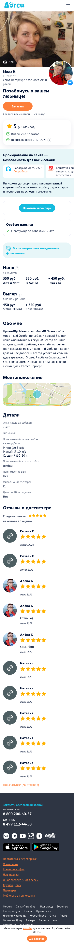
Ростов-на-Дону (12, 920)
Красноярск (43, 911)
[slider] (37, 515)
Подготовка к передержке (20, 859)
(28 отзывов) (26, 127)
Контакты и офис (13, 869)
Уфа (55, 920)
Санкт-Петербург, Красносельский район (25, 82)
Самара (30, 920)
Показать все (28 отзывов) (21, 785)
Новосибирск (37, 915)
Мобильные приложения (19, 895)
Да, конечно (37, 938)
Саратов (44, 920)
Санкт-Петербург (26, 906)
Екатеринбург (11, 911)
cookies (27, 928)
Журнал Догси (12, 885)
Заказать (18, 106)
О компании (10, 864)
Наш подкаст (11, 874)
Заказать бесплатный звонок (23, 805)
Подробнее (20, 171)
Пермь (63, 915)
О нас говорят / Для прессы (20, 880)
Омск (53, 915)
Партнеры (9, 890)
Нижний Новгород (14, 915)
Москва (7, 906)
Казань (28, 911)
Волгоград (46, 906)
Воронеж (62, 906)
